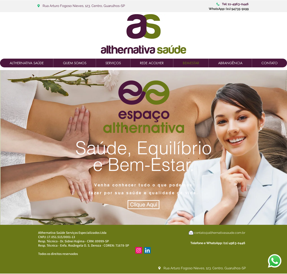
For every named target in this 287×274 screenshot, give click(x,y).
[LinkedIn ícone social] (147, 250)
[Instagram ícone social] (138, 250)
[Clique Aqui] (143, 204)
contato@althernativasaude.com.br (219, 232)
